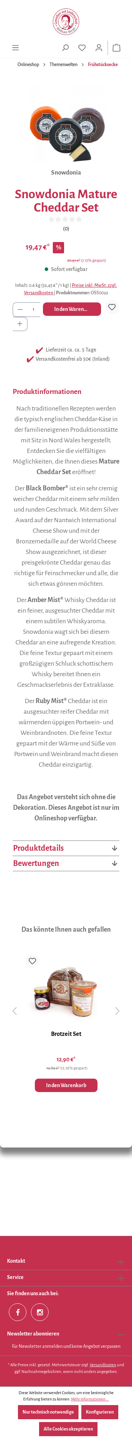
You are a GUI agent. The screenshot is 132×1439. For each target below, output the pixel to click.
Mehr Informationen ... (90, 1399)
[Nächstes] (117, 1011)
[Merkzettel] (82, 48)
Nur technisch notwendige (48, 1412)
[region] (66, 123)
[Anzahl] (33, 309)
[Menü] (15, 48)
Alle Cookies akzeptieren (68, 1429)
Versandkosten (103, 1365)
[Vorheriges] (14, 1011)
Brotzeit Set (66, 1034)
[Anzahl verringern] (20, 309)
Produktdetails (66, 848)
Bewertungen (66, 863)
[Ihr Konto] (98, 48)
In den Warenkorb (74, 309)
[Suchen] (65, 48)
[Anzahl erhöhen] (20, 324)
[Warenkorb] (116, 48)
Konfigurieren (100, 1412)
